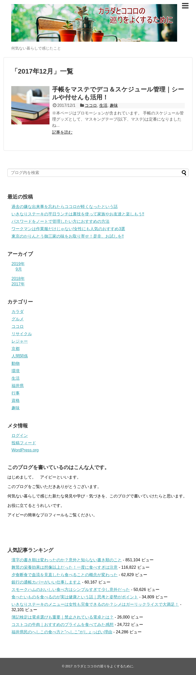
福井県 (17, 385)
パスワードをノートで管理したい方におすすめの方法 (60, 221)
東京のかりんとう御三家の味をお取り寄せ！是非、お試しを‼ (67, 236)
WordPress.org (25, 450)
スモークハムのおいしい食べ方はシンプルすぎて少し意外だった (70, 589)
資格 (15, 400)
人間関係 (19, 356)
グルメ (17, 319)
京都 (15, 348)
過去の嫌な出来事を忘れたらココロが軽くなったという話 (64, 206)
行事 (15, 393)
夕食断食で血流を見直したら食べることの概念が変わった (64, 575)
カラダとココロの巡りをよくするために (103, 666)
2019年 (18, 264)
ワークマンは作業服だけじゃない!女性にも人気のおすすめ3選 (68, 229)
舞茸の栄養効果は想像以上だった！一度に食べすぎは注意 (64, 567)
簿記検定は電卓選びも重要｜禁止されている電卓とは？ (62, 617)
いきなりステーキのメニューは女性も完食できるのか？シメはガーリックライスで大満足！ (95, 604)
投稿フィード (23, 443)
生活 (103, 105)
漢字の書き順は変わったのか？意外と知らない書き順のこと (66, 560)
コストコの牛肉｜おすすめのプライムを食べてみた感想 (62, 624)
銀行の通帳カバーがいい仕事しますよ (46, 582)
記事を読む (62, 132)
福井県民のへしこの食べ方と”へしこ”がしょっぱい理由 (61, 632)
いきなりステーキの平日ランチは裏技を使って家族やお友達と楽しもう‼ (77, 214)
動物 (15, 363)
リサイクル (21, 334)
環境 (15, 371)
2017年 (18, 284)
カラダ (17, 311)
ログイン (19, 435)
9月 (19, 269)
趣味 (114, 105)
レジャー (19, 341)
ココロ (91, 105)
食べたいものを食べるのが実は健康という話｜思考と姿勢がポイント (74, 597)
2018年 (18, 278)
